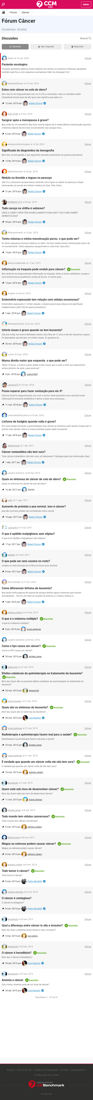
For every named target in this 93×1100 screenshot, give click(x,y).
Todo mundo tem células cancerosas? (26, 816)
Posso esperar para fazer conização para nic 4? (32, 391)
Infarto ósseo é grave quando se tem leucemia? (32, 330)
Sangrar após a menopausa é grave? (25, 120)
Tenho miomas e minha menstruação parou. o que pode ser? (40, 238)
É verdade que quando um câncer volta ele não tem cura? (38, 761)
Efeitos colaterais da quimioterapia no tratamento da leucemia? (42, 673)
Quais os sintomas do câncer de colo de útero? (31, 479)
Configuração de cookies (46, 1075)
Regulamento (78, 1070)
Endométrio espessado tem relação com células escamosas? (40, 299)
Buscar (85, 38)
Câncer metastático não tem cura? (23, 452)
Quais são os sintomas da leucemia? (25, 707)
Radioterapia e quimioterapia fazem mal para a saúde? (37, 734)
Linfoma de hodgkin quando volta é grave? (29, 421)
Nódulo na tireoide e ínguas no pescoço (27, 177)
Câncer (25, 12)
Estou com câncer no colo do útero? (24, 89)
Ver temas (22, 29)
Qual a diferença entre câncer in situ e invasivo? (32, 925)
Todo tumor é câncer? (15, 871)
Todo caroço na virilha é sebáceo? (23, 208)
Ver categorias (9, 29)
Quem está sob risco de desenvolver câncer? (30, 789)
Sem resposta (46, 46)
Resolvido (77, 46)
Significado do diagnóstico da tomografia (28, 150)
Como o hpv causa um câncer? (21, 646)
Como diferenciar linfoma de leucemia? (27, 588)
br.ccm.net (46, 1094)
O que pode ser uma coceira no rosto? (26, 561)
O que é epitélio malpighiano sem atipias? (28, 533)
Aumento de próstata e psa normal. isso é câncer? (34, 506)
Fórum (13, 12)
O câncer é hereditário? (16, 952)
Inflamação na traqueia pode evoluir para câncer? (33, 269)
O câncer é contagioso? (16, 898)
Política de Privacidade (46, 1070)
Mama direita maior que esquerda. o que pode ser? (34, 360)
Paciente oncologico (14, 64)
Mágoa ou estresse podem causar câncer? (29, 843)
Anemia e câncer (12, 980)
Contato (64, 1070)
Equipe (10, 1070)
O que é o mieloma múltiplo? (20, 618)
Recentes (15, 46)
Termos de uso (24, 1070)
